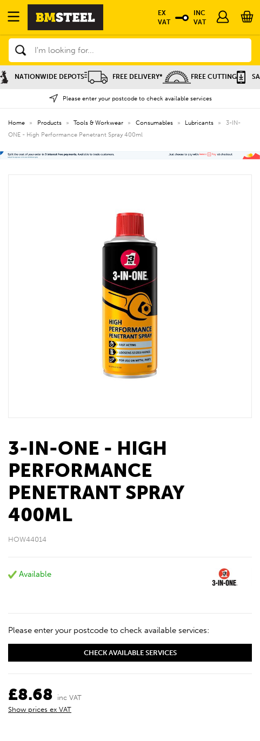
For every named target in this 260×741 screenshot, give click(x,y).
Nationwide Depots (42, 76)
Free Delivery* (123, 76)
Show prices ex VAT (39, 709)
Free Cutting (200, 76)
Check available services (130, 653)
